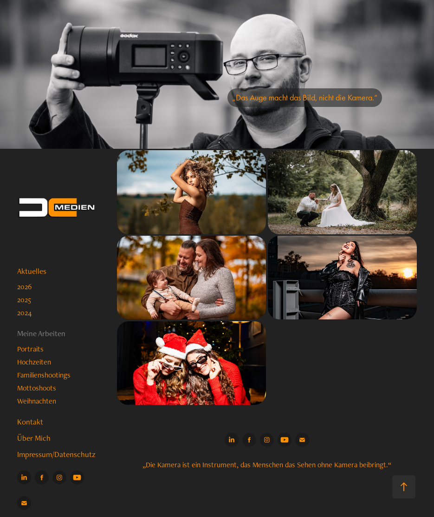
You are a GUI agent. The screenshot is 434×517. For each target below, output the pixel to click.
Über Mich (34, 438)
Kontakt (30, 422)
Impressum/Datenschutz (56, 454)
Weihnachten (36, 401)
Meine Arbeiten (41, 333)
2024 (24, 313)
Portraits (30, 349)
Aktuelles (31, 271)
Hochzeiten (34, 362)
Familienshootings (44, 375)
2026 (24, 287)
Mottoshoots (36, 388)
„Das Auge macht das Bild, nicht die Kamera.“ (304, 98)
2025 (24, 300)
